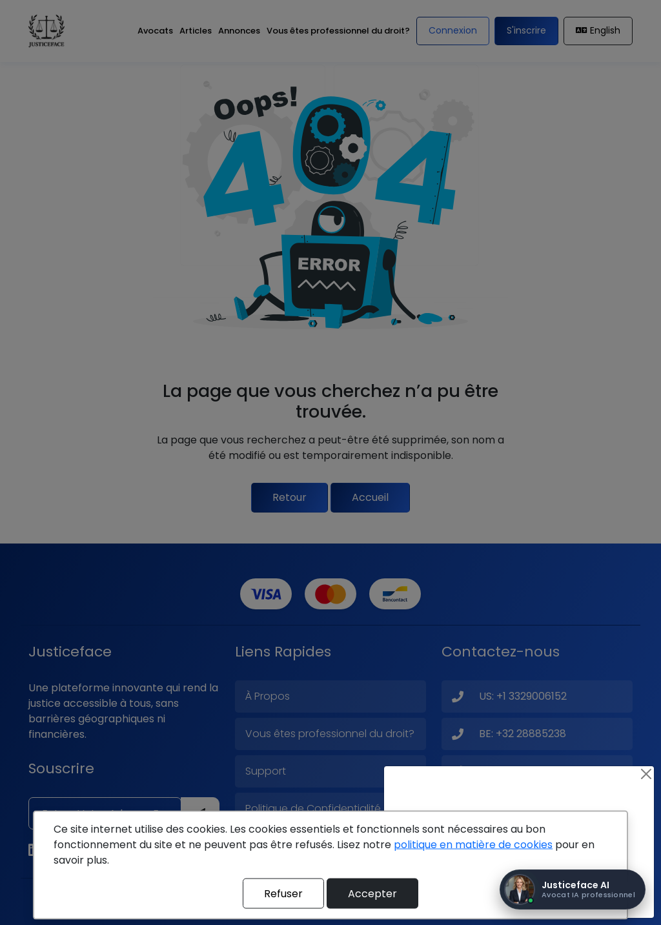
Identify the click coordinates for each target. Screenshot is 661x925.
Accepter (372, 893)
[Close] (646, 774)
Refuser (283, 893)
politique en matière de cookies (473, 844)
